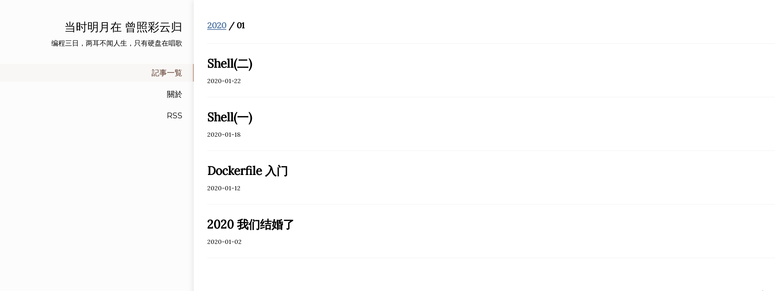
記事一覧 (167, 72)
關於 (174, 94)
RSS (174, 115)
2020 (216, 25)
